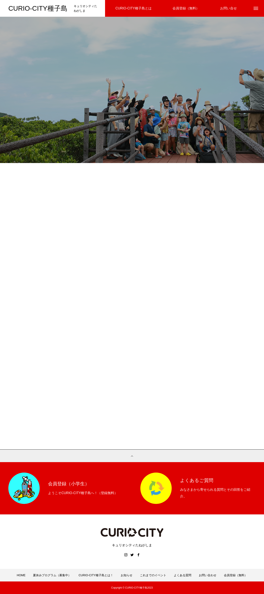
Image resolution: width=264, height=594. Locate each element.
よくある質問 (182, 575)
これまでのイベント (153, 575)
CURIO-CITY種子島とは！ (96, 575)
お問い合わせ (207, 575)
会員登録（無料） (235, 575)
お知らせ (126, 575)
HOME (21, 575)
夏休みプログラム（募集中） (52, 575)
